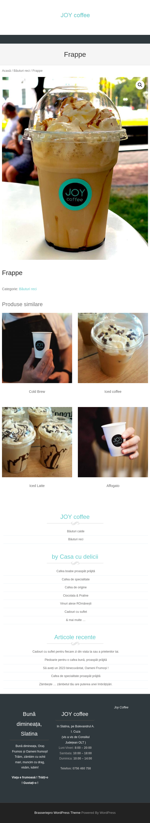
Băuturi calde (75, 531)
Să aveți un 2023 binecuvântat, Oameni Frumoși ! (75, 668)
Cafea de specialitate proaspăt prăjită (75, 676)
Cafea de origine (76, 587)
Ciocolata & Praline (75, 595)
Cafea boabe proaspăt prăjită (75, 571)
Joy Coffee (121, 707)
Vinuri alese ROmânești (76, 603)
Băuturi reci (22, 70)
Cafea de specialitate (76, 579)
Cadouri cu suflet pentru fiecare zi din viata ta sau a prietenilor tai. (75, 651)
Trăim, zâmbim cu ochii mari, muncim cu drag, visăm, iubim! (30, 762)
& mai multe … (76, 620)
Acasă (6, 70)
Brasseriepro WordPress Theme (57, 813)
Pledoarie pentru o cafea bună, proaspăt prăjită (76, 660)
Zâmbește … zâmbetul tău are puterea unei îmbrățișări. (75, 684)
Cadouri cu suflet (75, 612)
